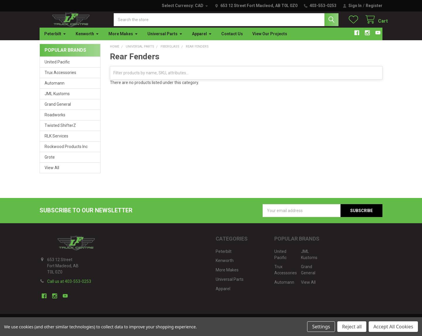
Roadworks (55, 120)
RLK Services (56, 141)
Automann (54, 88)
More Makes (123, 39)
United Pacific (57, 67)
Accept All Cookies (393, 326)
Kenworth (87, 39)
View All (52, 173)
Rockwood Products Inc (66, 151)
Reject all (352, 326)
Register (374, 5)
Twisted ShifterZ (60, 130)
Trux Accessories (60, 77)
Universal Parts (165, 39)
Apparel (202, 39)
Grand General (58, 109)
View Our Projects (269, 39)
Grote (50, 162)
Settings (321, 326)
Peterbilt (55, 39)
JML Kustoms (57, 99)
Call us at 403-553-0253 (69, 286)
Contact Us (232, 39)
